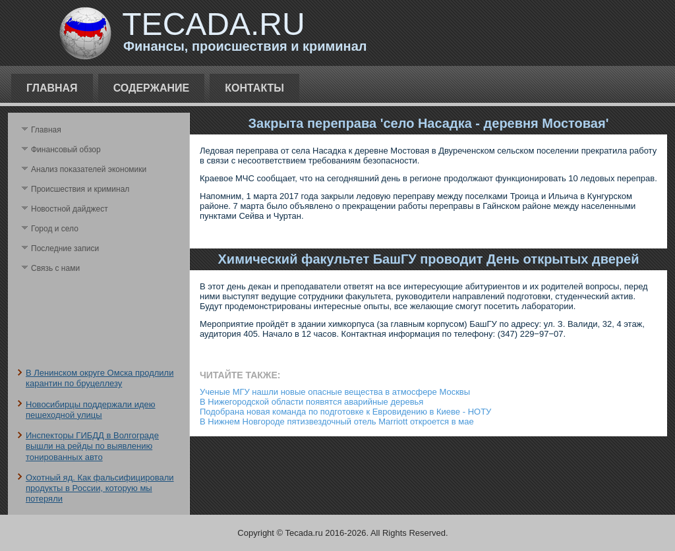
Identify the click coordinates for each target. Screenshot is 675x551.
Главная (52, 88)
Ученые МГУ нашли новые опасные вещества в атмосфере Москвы (335, 392)
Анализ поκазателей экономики (88, 169)
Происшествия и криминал (80, 189)
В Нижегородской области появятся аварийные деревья (311, 402)
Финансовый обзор (66, 149)
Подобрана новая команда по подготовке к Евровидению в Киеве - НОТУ (345, 412)
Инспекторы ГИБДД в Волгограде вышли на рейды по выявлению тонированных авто (92, 446)
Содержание (151, 88)
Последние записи (65, 248)
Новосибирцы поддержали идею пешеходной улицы (91, 409)
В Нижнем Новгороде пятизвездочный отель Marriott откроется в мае (337, 421)
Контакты (254, 88)
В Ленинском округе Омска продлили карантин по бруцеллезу (99, 378)
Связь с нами (55, 268)
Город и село (54, 228)
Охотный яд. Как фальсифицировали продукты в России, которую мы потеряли (100, 488)
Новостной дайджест (69, 209)
